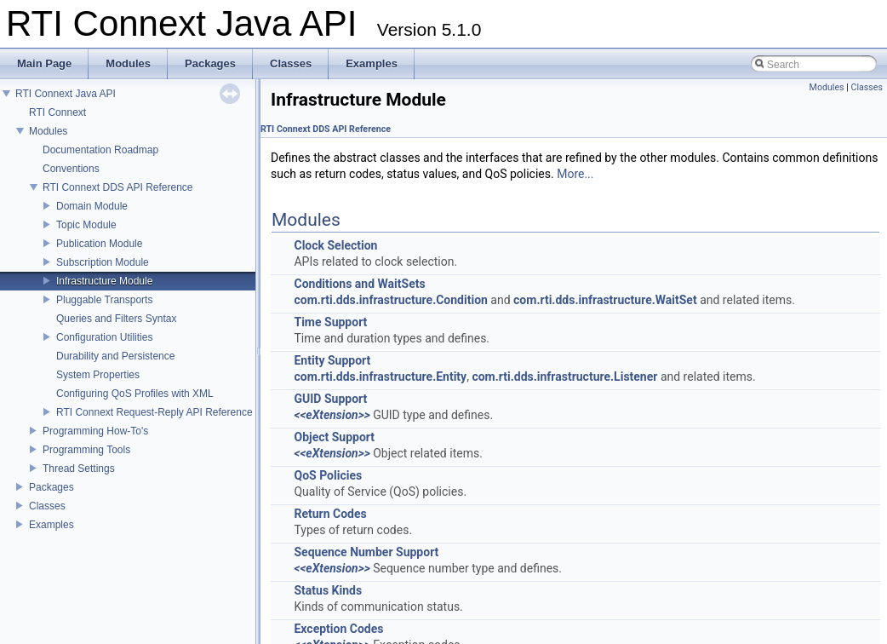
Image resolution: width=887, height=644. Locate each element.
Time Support (330, 322)
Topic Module (86, 225)
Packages (51, 487)
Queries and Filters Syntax (116, 319)
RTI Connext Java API (65, 94)
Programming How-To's (95, 431)
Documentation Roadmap (100, 150)
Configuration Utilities (104, 337)
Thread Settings (79, 468)
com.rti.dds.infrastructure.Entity (380, 376)
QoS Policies (328, 475)
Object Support (334, 437)
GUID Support (330, 398)
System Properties (98, 375)
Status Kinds (328, 590)
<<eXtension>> (331, 415)
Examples (51, 525)
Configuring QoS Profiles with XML (135, 394)
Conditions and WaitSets (359, 283)
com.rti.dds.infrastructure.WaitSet (605, 300)
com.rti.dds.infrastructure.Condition (390, 300)
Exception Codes (338, 628)
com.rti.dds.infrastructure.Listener (564, 376)
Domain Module (92, 206)
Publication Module (99, 244)
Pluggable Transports (104, 300)
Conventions (71, 169)
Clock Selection (335, 245)
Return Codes (330, 513)
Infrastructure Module (104, 281)
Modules (48, 131)
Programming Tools (86, 450)
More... (575, 174)
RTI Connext (57, 112)
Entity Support (332, 360)
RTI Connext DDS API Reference (118, 187)
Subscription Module (102, 262)
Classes (47, 506)
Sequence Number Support (366, 552)
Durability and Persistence (115, 356)
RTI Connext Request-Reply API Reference (154, 412)
